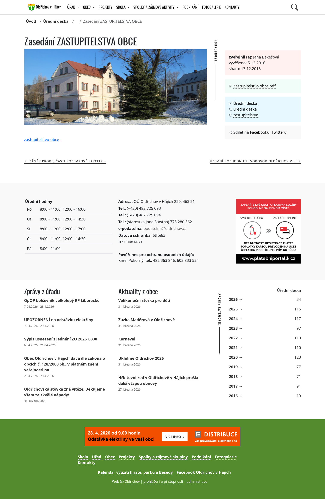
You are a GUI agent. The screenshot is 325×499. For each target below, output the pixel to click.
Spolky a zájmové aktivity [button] (154, 7)
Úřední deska (56, 21)
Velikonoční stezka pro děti (144, 300)
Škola (83, 456)
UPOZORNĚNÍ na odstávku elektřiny (58, 319)
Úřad (96, 456)
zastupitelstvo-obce (41, 139)
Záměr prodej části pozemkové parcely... (67, 160)
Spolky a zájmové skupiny (163, 456)
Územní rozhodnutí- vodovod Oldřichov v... (253, 160)
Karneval (126, 339)
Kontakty (232, 7)
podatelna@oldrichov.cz (164, 228)
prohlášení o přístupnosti (163, 481)
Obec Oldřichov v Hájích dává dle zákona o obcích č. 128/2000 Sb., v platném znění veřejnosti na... (64, 364)
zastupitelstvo (245, 114)
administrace (197, 481)
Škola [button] (121, 7)
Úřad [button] (71, 7)
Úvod (31, 21)
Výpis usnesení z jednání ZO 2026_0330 (60, 339)
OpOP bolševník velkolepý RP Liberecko (62, 300)
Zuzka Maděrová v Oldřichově (146, 319)
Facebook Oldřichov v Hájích (204, 472)
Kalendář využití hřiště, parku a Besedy (135, 472)
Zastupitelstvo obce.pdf (254, 85)
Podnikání (190, 7)
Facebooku (260, 132)
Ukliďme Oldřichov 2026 (141, 358)
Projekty (105, 7)
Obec (110, 456)
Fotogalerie (211, 7)
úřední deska (245, 109)
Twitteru (279, 132)
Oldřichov (132, 481)
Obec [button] (87, 7)
